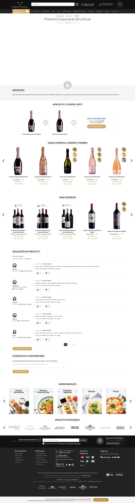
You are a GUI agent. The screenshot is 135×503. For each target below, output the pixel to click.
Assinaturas (115, 11)
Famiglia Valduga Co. (20, 4)
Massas (92, 401)
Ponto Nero (65, 179)
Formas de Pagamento (41, 462)
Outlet (107, 11)
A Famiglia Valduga (41, 453)
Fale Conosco (39, 464)
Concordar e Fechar (100, 500)
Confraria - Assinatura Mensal (18, 234)
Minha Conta (18, 455)
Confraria (17, 462)
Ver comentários (76, 22)
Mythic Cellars (90, 234)
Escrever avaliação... (22, 348)
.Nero (53, 11)
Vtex (109, 475)
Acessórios (99, 11)
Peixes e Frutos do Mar (43, 401)
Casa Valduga (35, 11)
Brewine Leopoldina (80, 11)
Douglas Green (120, 427)
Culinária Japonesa (67, 401)
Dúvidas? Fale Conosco (64, 457)
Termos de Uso (62, 443)
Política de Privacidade (74, 443)
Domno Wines (67, 11)
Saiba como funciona (113, 443)
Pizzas (116, 401)
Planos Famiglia (19, 460)
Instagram (73, 465)
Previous (3, 160)
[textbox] (52, 4)
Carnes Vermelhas (19, 401)
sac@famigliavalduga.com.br (95, 481)
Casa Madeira (45, 11)
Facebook (67, 465)
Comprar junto (96, 126)
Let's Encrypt (105, 457)
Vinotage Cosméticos (93, 487)
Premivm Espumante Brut (59, 134)
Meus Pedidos (19, 453)
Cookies (89, 500)
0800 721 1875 (89, 5)
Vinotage (91, 11)
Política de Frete (40, 457)
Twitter (70, 465)
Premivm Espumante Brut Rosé (31, 134)
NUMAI (119, 475)
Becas (59, 11)
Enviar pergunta (20, 371)
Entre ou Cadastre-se (107, 5)
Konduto (115, 457)
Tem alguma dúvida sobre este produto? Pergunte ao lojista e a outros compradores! (35, 361)
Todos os (18, 11)
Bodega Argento (114, 234)
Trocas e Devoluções (41, 460)
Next (132, 160)
